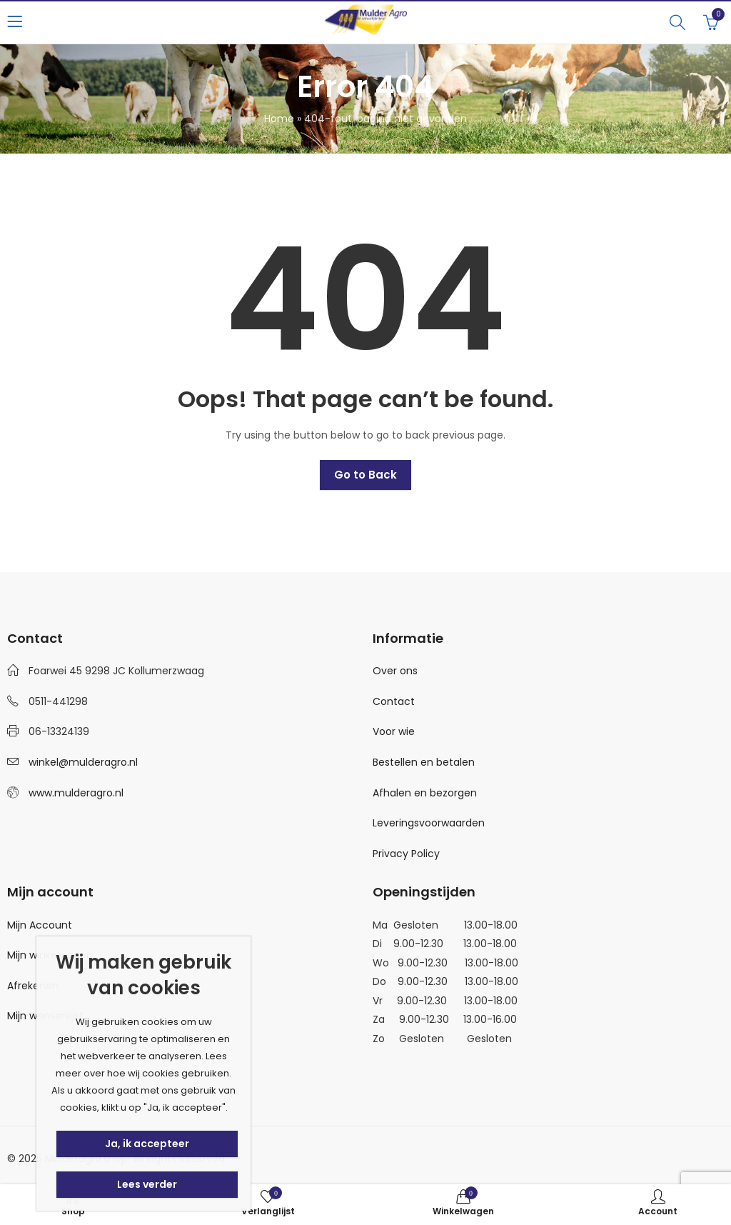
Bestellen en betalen (424, 762)
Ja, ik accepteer (147, 1143)
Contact (394, 701)
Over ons (395, 671)
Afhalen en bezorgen (425, 793)
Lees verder (147, 1184)
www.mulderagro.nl (76, 793)
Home (279, 118)
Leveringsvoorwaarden (429, 823)
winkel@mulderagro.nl (83, 762)
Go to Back (365, 474)
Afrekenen (33, 986)
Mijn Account (39, 925)
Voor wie (394, 731)
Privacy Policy (406, 853)
